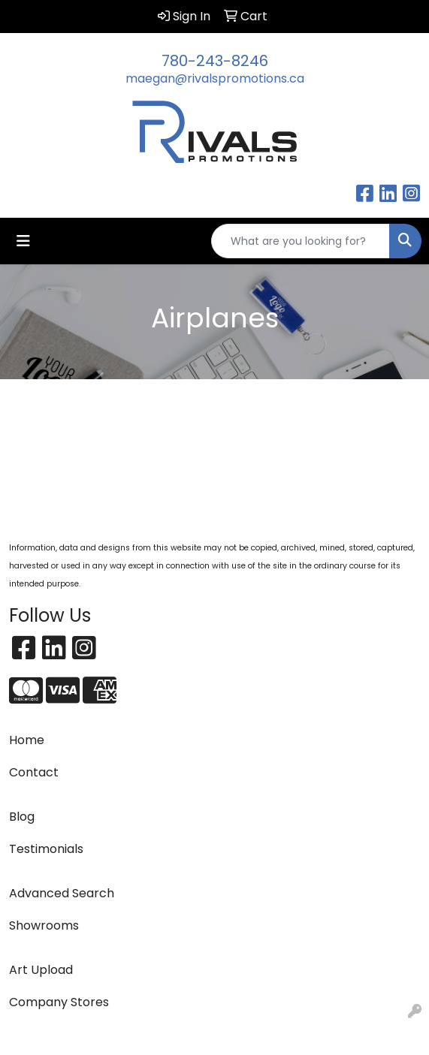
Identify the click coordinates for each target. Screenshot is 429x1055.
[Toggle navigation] (23, 241)
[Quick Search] (300, 241)
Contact (34, 772)
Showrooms (44, 925)
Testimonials (46, 849)
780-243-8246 (215, 60)
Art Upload (41, 969)
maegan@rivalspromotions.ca (214, 78)
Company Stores (59, 1002)
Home (26, 740)
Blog (22, 816)
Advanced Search (61, 893)
